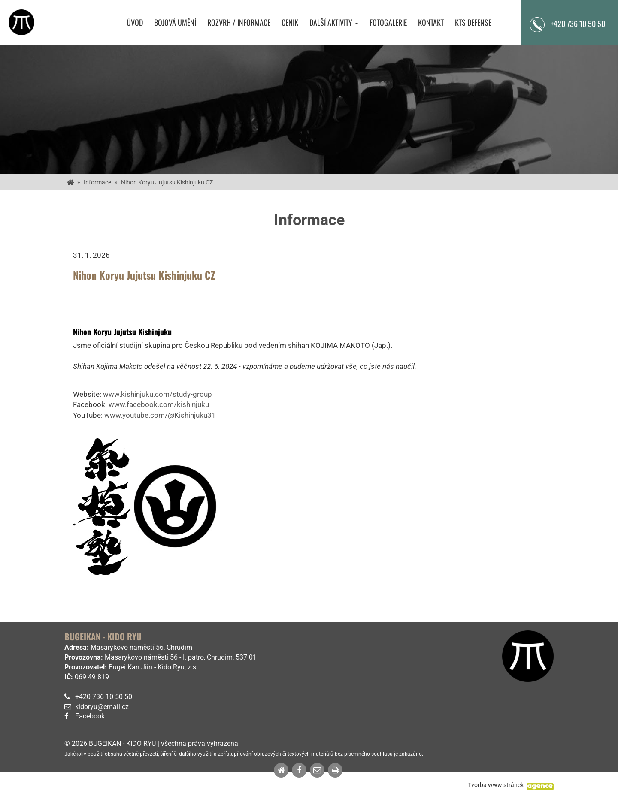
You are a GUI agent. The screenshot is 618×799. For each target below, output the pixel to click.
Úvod (135, 22)
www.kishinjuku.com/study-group (157, 394)
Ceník (290, 22)
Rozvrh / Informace (238, 22)
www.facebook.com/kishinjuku (159, 404)
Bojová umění (175, 22)
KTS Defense (473, 22)
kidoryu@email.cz (102, 707)
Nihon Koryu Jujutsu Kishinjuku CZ (167, 182)
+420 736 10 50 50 (578, 23)
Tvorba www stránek (496, 784)
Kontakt (431, 22)
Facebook (90, 716)
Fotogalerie (388, 22)
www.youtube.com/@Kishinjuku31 (160, 415)
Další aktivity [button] (333, 22)
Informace (97, 182)
